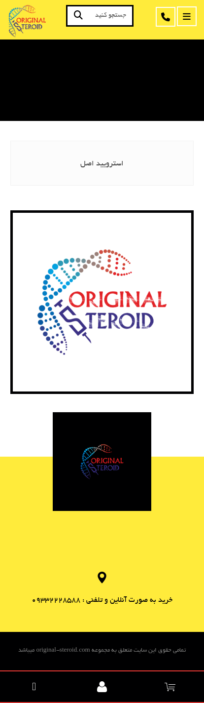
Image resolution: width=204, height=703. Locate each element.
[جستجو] (78, 15)
